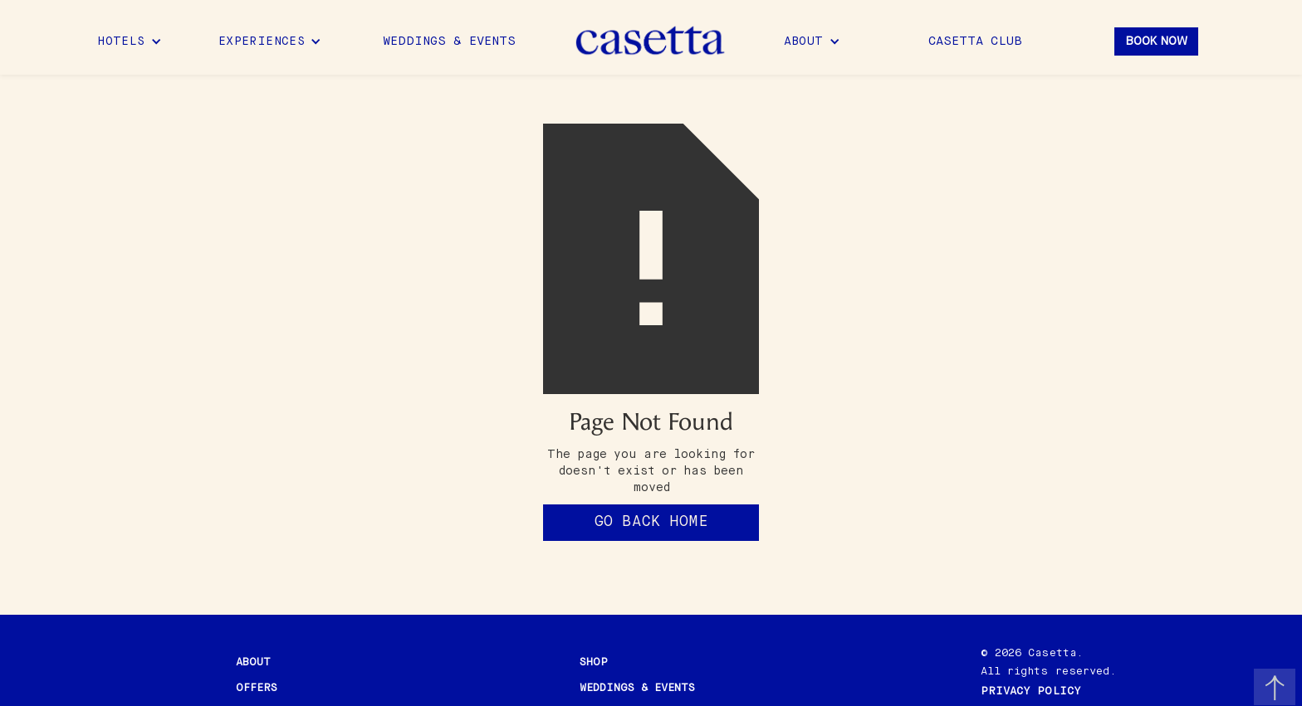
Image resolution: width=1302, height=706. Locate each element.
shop (594, 662)
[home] (651, 41)
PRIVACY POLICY (1031, 691)
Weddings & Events (449, 41)
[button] (129, 41)
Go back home (651, 521)
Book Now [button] (1156, 41)
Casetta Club (975, 41)
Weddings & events (637, 688)
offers (256, 688)
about (253, 662)
